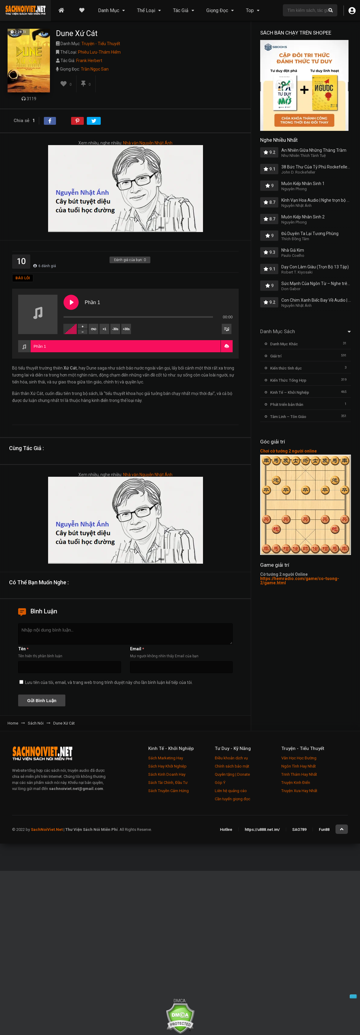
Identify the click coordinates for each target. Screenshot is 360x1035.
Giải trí (275, 356)
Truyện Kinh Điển (295, 782)
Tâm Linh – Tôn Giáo (288, 416)
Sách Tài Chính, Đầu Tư (168, 782)
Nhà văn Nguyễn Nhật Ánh (147, 143)
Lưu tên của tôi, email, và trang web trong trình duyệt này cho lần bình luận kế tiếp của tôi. (109, 682)
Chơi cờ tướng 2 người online (288, 451)
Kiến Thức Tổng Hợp (288, 380)
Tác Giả (180, 10)
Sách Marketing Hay (165, 758)
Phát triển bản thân (286, 404)
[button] (227, 346)
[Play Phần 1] (71, 302)
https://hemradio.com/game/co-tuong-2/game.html (299, 580)
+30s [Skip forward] (126, 329)
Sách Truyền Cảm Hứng (168, 790)
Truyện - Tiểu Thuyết (100, 43)
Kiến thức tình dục (286, 368)
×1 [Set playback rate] (104, 329)
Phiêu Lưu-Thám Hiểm (99, 52)
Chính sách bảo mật (232, 766)
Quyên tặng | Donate (232, 774)
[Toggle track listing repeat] (93, 329)
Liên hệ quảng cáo (231, 790)
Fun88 (324, 829)
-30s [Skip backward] (115, 329)
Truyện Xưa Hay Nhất (299, 790)
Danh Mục (108, 10)
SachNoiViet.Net (47, 829)
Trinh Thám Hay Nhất (299, 774)
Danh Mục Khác (284, 344)
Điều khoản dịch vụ (231, 758)
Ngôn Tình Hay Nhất (298, 766)
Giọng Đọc (217, 10)
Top (250, 10)
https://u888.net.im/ (262, 829)
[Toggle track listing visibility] (226, 329)
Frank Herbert (89, 60)
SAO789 (299, 829)
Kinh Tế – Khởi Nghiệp (289, 392)
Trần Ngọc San (95, 69)
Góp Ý (220, 782)
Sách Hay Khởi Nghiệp (167, 766)
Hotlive (226, 829)
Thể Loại (146, 10)
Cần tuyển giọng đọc (232, 799)
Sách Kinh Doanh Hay (166, 774)
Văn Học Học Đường (298, 758)
